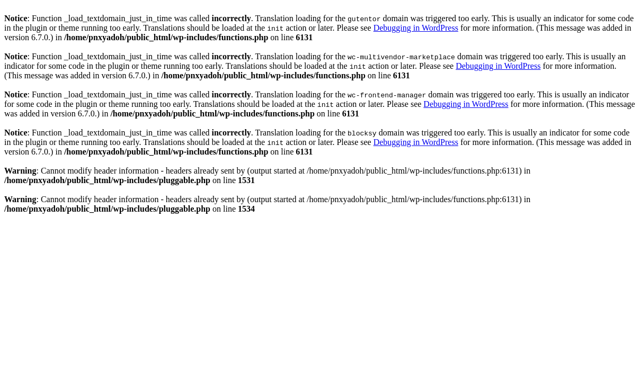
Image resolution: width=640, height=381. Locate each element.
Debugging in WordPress (416, 27)
